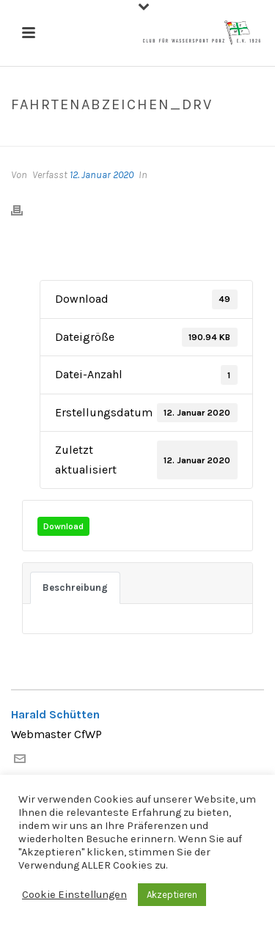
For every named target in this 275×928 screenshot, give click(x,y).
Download (63, 526)
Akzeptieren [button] (172, 894)
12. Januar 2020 (101, 175)
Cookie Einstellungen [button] (74, 894)
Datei (96, 135)
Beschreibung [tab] (75, 587)
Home (61, 135)
